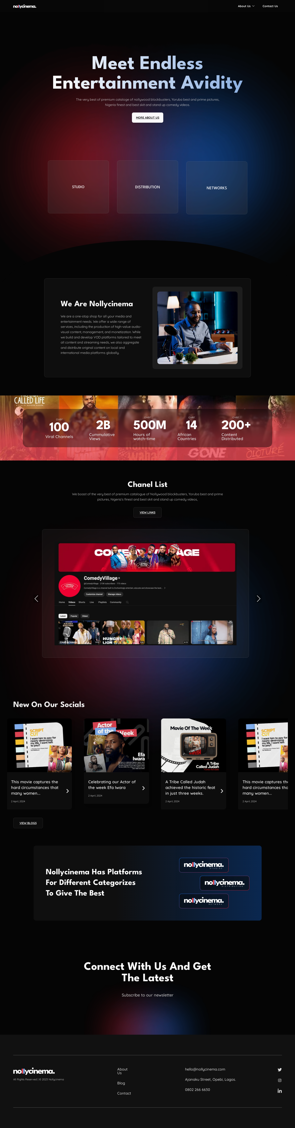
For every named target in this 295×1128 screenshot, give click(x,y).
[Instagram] (280, 1080)
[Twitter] (280, 1069)
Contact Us (270, 6)
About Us (246, 6)
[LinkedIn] (280, 1091)
